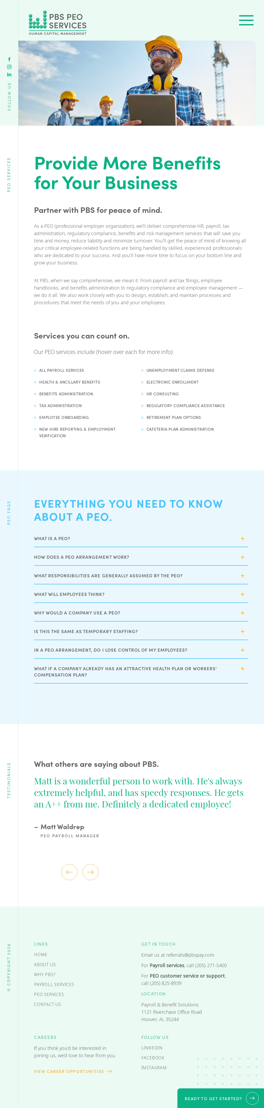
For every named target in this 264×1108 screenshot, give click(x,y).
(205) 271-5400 (211, 965)
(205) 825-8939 (166, 983)
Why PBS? (44, 975)
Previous (69, 872)
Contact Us (47, 1004)
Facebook (9, 59)
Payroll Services (54, 985)
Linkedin (9, 74)
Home (40, 955)
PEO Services (49, 994)
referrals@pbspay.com (190, 955)
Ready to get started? (213, 1098)
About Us (45, 965)
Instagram (9, 67)
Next (90, 872)
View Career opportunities (69, 1071)
